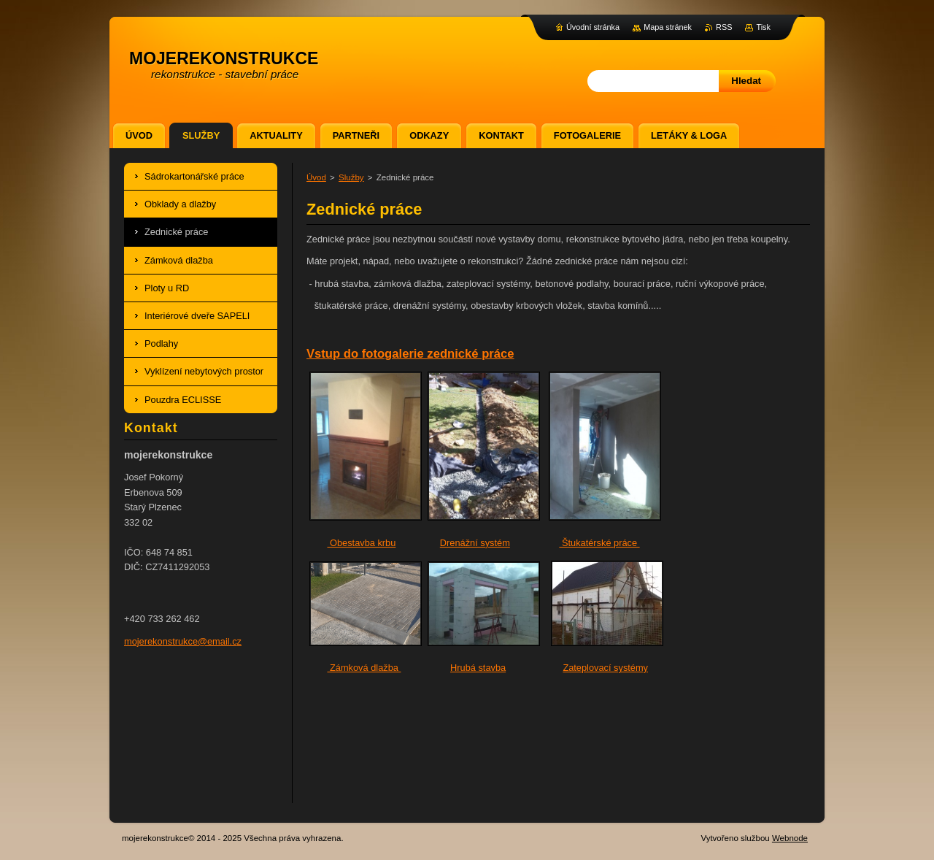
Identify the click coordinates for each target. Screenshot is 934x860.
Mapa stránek (668, 27)
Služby (351, 177)
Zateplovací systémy (605, 667)
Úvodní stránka (593, 27)
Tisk (763, 27)
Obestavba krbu (361, 542)
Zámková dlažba (364, 667)
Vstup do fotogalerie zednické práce (410, 354)
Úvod (316, 177)
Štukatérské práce (599, 542)
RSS (724, 27)
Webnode (790, 838)
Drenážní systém (475, 542)
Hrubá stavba (478, 667)
